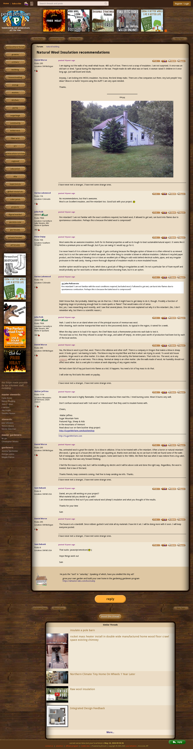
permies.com (15, 222)
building (15, 70)
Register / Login (182, 3)
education (15, 169)
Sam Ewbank (40, 488)
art (15, 146)
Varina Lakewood (42, 193)
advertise (59, 746)
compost (63, 359)
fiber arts (15, 138)
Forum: (40, 47)
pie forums (15, 230)
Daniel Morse (40, 60)
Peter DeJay (39, 237)
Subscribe (16, 3)
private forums (15, 237)
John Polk (38, 212)
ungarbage (15, 116)
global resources (15, 192)
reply (110, 599)
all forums (15, 245)
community (15, 123)
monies (15, 93)
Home (6, 3)
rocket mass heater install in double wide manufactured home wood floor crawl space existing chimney (119, 638)
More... (110, 732)
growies (15, 55)
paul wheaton (131, 746)
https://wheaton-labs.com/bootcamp (79, 581)
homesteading (15, 77)
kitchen (15, 100)
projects (15, 207)
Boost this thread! (110, 616)
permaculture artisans (15, 154)
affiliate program (72, 746)
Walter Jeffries (41, 391)
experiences (15, 184)
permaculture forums (15, 47)
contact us (49, 746)
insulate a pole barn (82, 630)
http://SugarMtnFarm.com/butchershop (76, 431)
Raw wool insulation (82, 689)
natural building (52, 47)
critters (15, 62)
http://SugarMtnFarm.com (70, 436)
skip (15, 177)
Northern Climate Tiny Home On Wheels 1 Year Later (102, 674)
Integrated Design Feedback (87, 708)
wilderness (15, 131)
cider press (15, 199)
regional (15, 161)
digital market (15, 215)
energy (15, 85)
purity (15, 108)
